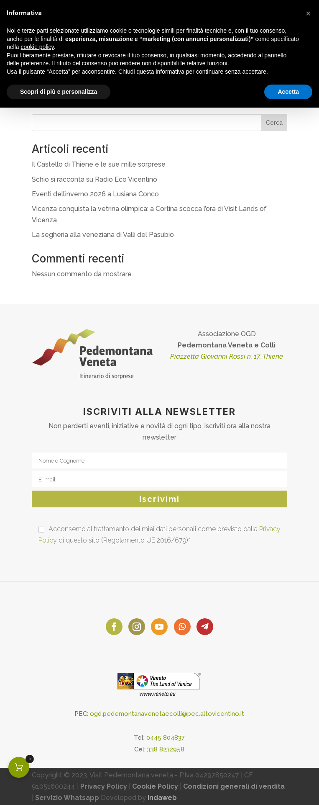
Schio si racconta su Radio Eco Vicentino (94, 179)
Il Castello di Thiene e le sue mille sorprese (99, 164)
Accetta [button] (288, 91)
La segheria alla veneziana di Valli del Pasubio (103, 235)
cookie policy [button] (37, 47)
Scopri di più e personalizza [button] (58, 91)
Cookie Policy (155, 786)
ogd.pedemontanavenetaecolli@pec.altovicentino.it (167, 714)
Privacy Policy (103, 786)
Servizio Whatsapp (67, 798)
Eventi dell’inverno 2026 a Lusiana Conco (95, 194)
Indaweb (162, 798)
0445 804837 (165, 737)
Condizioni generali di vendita (234, 786)
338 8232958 (165, 749)
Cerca (274, 122)
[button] (308, 13)
